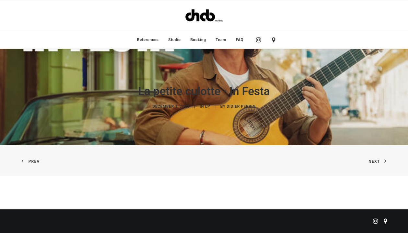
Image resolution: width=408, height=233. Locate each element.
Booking (198, 40)
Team (221, 40)
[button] (260, 40)
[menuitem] (148, 40)
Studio (174, 40)
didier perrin (241, 106)
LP (207, 106)
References (148, 40)
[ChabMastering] (204, 15)
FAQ (240, 40)
